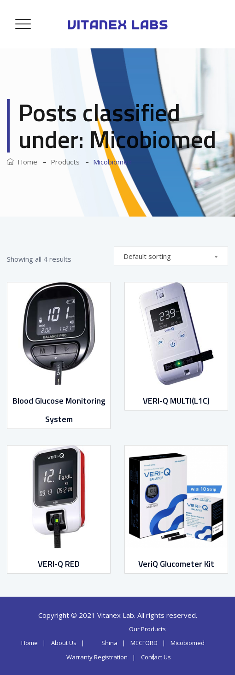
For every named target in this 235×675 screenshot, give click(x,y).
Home (22, 161)
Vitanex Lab (115, 615)
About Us (63, 643)
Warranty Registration (97, 657)
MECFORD (144, 643)
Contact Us (156, 657)
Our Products (147, 629)
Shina (109, 643)
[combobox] (171, 256)
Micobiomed (187, 643)
